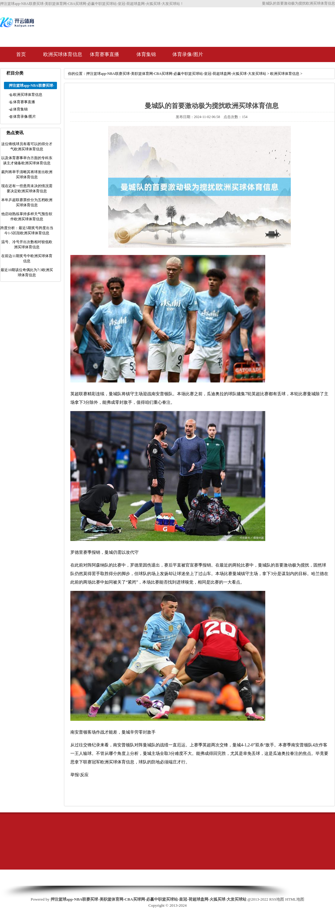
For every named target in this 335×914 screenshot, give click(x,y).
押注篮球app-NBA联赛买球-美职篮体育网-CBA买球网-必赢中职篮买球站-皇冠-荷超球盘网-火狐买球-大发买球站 (176, 74)
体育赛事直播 (104, 54)
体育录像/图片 (187, 54)
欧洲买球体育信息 (62, 54)
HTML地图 (294, 899)
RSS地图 (276, 899)
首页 (21, 54)
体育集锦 (146, 54)
